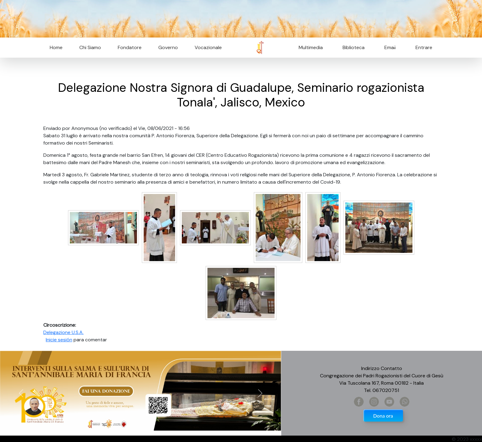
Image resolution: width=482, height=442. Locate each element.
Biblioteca (354, 47)
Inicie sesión (59, 339)
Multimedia (311, 47)
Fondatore (130, 47)
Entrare (423, 47)
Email (388, 47)
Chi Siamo (90, 47)
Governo (168, 47)
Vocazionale (208, 47)
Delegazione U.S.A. (63, 332)
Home (56, 47)
